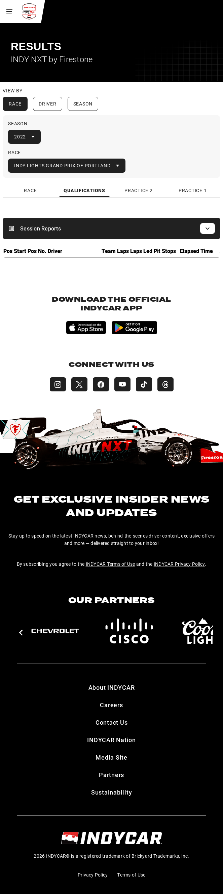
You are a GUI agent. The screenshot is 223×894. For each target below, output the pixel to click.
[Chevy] (55, 631)
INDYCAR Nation (111, 740)
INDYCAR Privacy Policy (179, 564)
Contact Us (112, 722)
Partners (111, 775)
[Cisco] (129, 631)
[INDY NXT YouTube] (122, 384)
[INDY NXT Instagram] (58, 384)
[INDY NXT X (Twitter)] (79, 384)
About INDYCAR (111, 687)
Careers (111, 705)
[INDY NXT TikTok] (144, 384)
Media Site (111, 757)
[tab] (30, 190)
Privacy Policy (93, 874)
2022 (20, 136)
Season (83, 103)
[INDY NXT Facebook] (101, 384)
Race (15, 103)
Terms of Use (131, 874)
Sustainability (111, 792)
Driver (48, 103)
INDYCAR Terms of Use (110, 564)
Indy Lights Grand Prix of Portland (62, 165)
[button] (20, 633)
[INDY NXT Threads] (165, 384)
